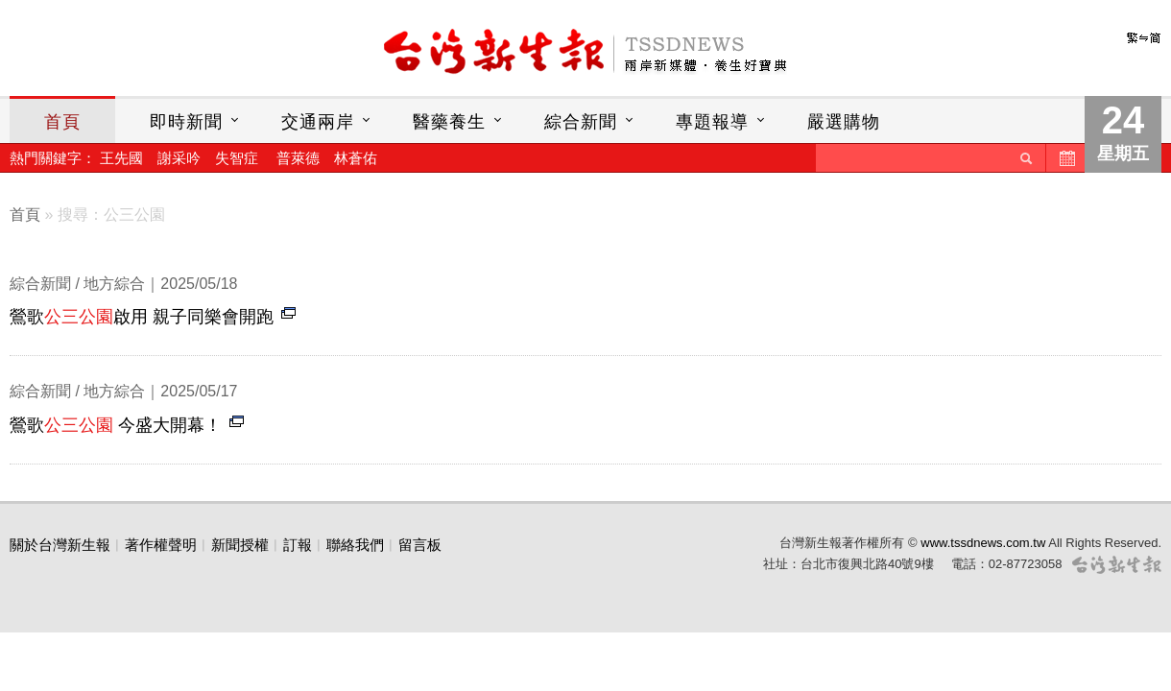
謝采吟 (179, 158)
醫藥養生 (449, 121)
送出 (1026, 158)
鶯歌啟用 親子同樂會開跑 (142, 316)
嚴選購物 (843, 121)
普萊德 (298, 158)
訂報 (297, 544)
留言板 (420, 544)
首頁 (62, 121)
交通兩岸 (317, 121)
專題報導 (712, 121)
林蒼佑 (355, 158)
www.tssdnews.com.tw (982, 543)
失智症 (236, 158)
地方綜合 (114, 283)
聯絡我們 (355, 544)
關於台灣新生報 (60, 544)
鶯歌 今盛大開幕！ (116, 425)
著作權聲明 (161, 544)
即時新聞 (186, 121)
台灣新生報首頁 (585, 53)
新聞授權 (240, 544)
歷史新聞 (1065, 158)
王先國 (121, 158)
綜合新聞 (580, 121)
